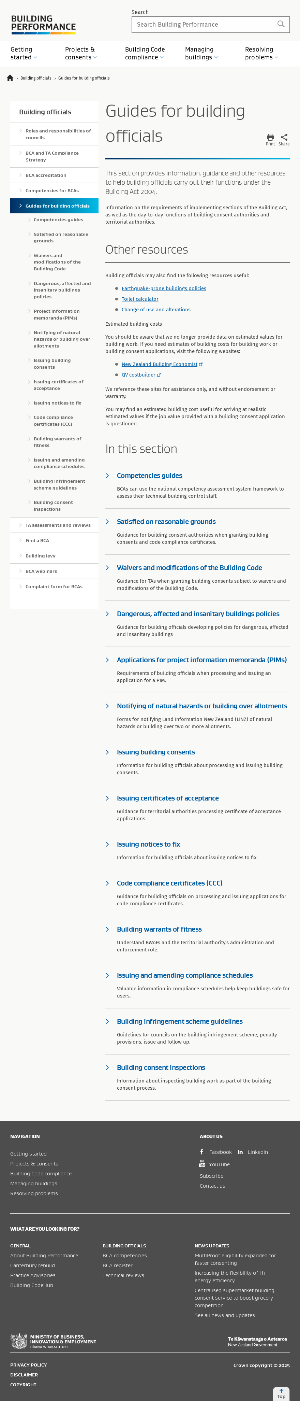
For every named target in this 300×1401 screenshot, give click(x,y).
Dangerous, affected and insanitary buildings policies (62, 290)
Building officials (45, 112)
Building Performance (44, 24)
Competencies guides (58, 219)
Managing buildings (33, 1183)
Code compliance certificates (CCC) (53, 420)
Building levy (41, 556)
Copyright (23, 1385)
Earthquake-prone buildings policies (164, 288)
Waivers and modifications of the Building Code (57, 262)
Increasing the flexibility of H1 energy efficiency (230, 1276)
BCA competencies (125, 1255)
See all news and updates (225, 1315)
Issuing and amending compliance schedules (59, 463)
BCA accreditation (46, 175)
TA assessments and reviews (58, 525)
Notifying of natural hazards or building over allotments (62, 339)
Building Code (145, 53)
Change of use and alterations (156, 310)
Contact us (212, 1185)
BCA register (118, 1265)
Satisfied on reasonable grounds (61, 237)
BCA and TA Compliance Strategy (52, 156)
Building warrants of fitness (57, 442)
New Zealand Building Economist (159, 364)
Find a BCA (37, 540)
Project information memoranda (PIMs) (57, 314)
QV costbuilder (138, 375)
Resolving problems (34, 1193)
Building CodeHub (31, 1285)
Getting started (28, 1153)
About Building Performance (44, 1255)
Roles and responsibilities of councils (58, 134)
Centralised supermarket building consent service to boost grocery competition (234, 1297)
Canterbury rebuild (32, 1265)
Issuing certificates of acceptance (59, 385)
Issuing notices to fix (57, 403)
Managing (201, 53)
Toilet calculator (140, 299)
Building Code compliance (41, 1173)
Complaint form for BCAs (54, 586)
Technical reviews (123, 1275)
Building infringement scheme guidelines (59, 484)
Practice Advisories (33, 1275)
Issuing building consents (52, 363)
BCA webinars (41, 571)
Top (281, 1393)
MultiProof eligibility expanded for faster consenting (235, 1259)
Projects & (81, 53)
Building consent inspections (53, 505)
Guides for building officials (58, 206)
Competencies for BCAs (52, 190)
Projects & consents (34, 1163)
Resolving (262, 53)
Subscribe (211, 1175)
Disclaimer (24, 1375)
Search (140, 12)
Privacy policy (28, 1365)
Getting (24, 53)
